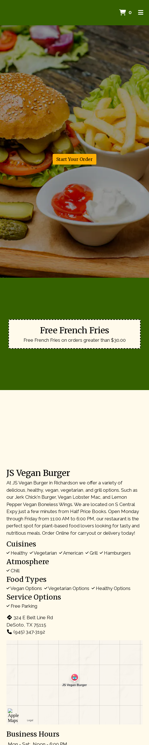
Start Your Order (74, 159)
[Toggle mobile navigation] (141, 12)
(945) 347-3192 (25, 632)
